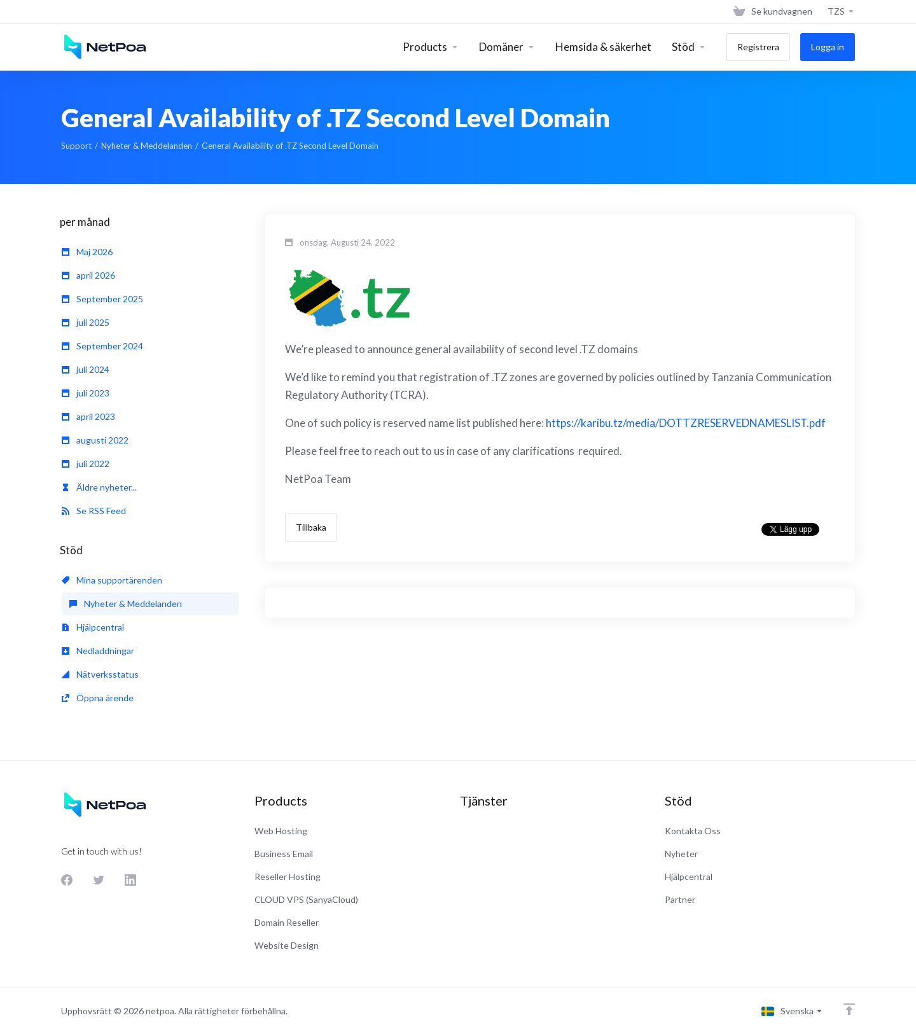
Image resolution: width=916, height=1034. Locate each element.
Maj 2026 (87, 251)
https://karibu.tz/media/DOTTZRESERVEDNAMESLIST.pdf (686, 423)
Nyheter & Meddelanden (146, 146)
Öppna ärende (98, 697)
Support (76, 146)
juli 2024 (85, 369)
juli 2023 (85, 393)
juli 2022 (85, 463)
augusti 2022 (95, 440)
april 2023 (88, 416)
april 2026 (88, 275)
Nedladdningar (98, 650)
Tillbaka (311, 527)
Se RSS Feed (94, 510)
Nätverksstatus (100, 674)
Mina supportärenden (112, 580)
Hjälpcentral (93, 627)
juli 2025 (85, 322)
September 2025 (102, 298)
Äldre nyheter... (99, 487)
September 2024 (102, 345)
